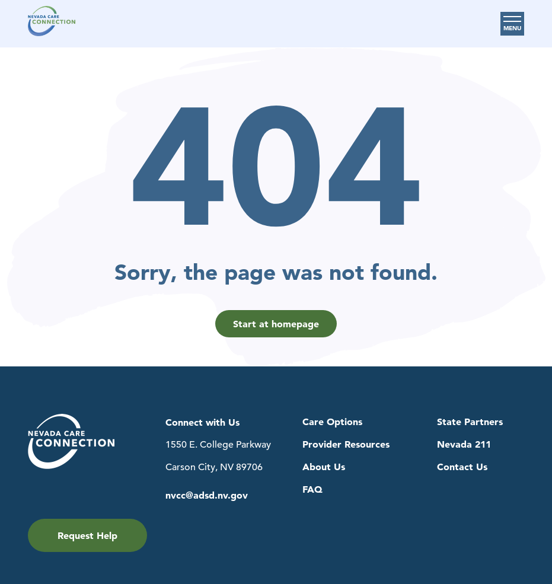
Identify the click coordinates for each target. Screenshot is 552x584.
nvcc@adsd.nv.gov (206, 495)
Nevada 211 (464, 444)
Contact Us (462, 467)
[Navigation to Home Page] (51, 24)
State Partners (470, 421)
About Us (323, 467)
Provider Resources (346, 444)
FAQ (312, 489)
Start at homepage (276, 324)
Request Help (87, 535)
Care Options (332, 421)
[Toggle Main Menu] (512, 24)
